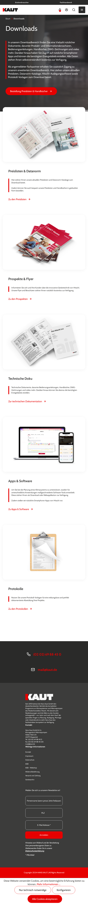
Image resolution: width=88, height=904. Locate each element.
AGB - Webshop (31, 768)
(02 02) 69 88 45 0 (47, 654)
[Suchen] (73, 9)
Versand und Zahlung (32, 776)
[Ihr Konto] (66, 9)
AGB (26, 764)
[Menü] (82, 9)
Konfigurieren (64, 890)
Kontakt (28, 752)
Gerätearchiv (29, 780)
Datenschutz (29, 760)
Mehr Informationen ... (48, 884)
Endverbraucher (22, 2)
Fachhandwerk (66, 2)
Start (8, 18)
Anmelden (44, 835)
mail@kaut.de (47, 670)
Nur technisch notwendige (32, 890)
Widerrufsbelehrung (32, 772)
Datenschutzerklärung (34, 851)
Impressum (29, 756)
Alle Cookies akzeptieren (45, 899)
